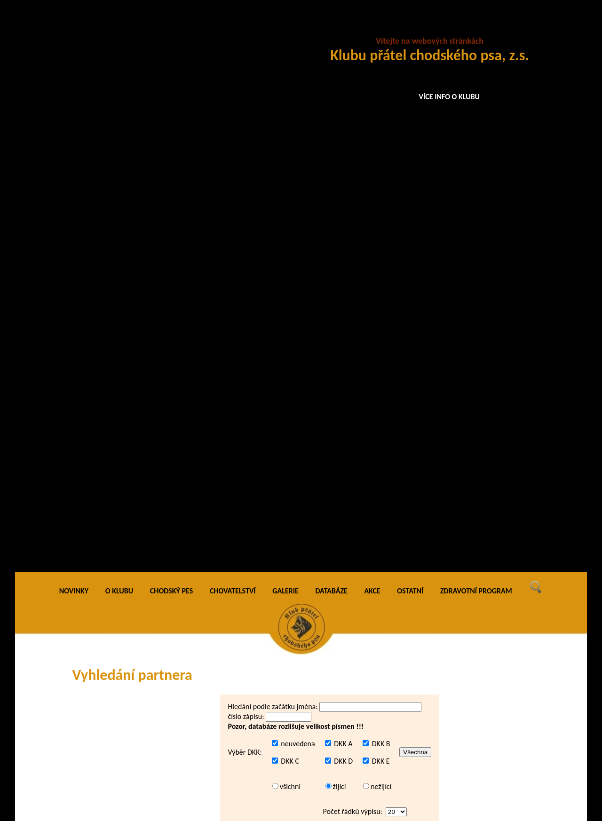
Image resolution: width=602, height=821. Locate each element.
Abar (205, 539)
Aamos (208, 356)
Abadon (210, 486)
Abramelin (214, 643)
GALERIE (285, 28)
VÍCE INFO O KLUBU (449, 96)
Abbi (205, 555)
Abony (207, 624)
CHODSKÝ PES (171, 28)
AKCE (372, 28)
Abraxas (210, 661)
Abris (206, 678)
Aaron (207, 375)
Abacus (209, 467)
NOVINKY (73, 28)
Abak (206, 504)
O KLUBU (119, 28)
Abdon (208, 572)
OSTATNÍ (410, 28)
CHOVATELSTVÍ (233, 28)
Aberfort (211, 607)
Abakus (209, 522)
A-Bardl (209, 339)
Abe (204, 590)
